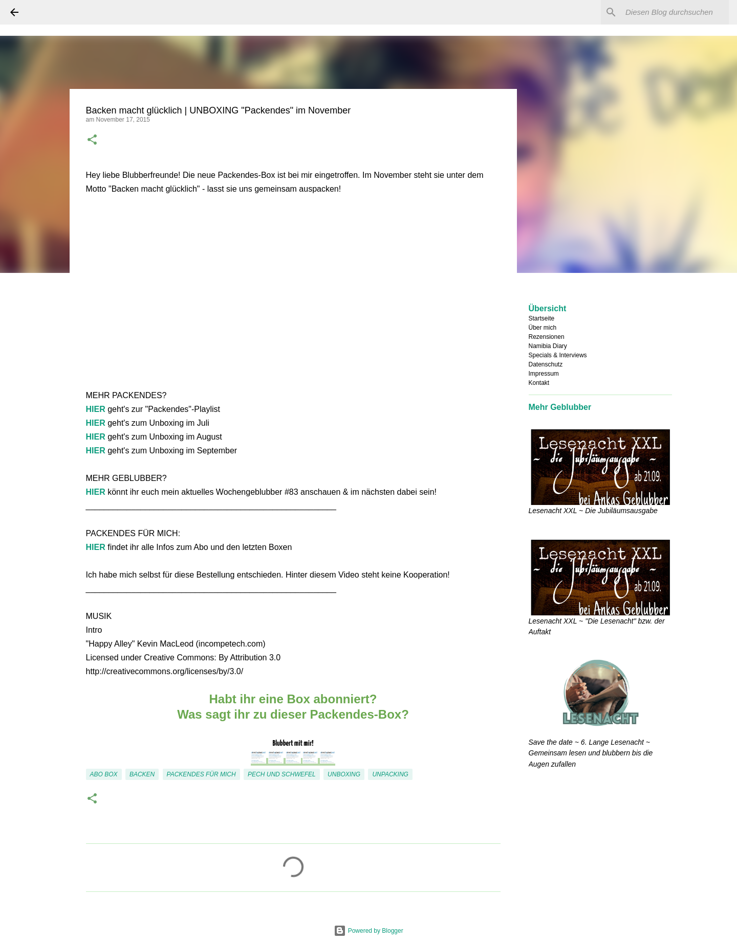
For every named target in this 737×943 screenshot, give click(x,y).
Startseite (542, 318)
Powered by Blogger (368, 930)
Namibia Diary (548, 346)
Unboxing (344, 774)
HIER (95, 409)
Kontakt (539, 382)
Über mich (543, 327)
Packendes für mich (201, 774)
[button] (92, 140)
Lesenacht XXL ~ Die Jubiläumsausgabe (593, 511)
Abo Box (104, 774)
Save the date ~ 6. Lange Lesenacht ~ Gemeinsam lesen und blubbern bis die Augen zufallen (591, 753)
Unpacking (390, 774)
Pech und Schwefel (282, 774)
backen (142, 774)
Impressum (544, 373)
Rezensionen (547, 336)
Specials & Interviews (558, 355)
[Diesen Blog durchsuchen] (675, 12)
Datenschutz (546, 364)
